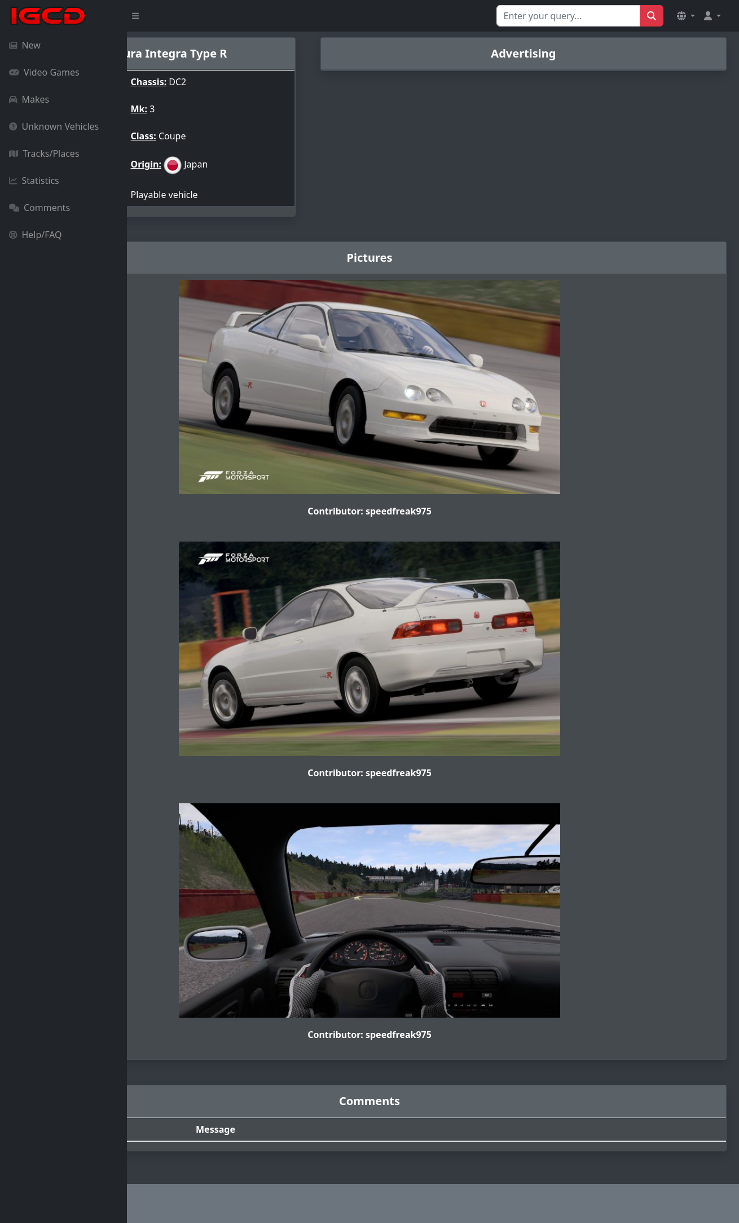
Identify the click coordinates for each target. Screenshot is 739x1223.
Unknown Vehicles (54, 126)
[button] (686, 16)
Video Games (44, 72)
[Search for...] (568, 16)
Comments (39, 207)
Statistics (34, 180)
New (25, 45)
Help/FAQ (35, 234)
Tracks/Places (44, 153)
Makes (29, 99)
